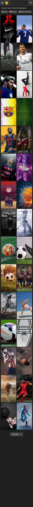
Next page (16, 434)
